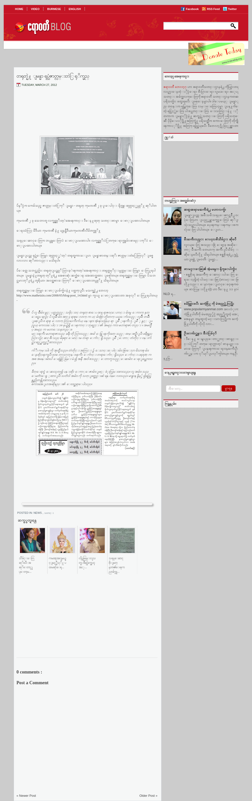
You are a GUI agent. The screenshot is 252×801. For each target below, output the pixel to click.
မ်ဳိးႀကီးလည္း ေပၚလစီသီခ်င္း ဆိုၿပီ (210, 239)
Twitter (232, 8)
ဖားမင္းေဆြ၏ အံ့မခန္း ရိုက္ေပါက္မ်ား (210, 269)
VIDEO (35, 8)
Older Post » (148, 796)
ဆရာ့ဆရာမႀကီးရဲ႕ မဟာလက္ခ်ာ (205, 209)
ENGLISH (75, 8)
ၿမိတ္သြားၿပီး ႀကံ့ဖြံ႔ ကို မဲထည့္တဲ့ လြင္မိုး (209, 303)
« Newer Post (26, 796)
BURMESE (54, 8)
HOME (19, 8)
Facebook (192, 8)
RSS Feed (213, 8)
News (37, 512)
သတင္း (49, 512)
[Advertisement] (87, 115)
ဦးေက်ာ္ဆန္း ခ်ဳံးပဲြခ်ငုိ (200, 333)
